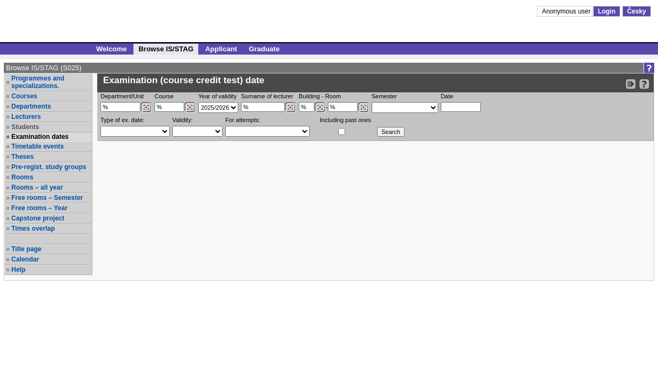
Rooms (22, 177)
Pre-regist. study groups (48, 167)
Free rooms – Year (39, 208)
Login (607, 11)
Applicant (221, 49)
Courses (24, 96)
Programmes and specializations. (37, 82)
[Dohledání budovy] (320, 107)
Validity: (182, 120)
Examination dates (40, 136)
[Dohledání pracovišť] (146, 107)
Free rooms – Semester (47, 198)
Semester (384, 96)
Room (333, 96)
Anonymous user (567, 11)
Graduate (264, 49)
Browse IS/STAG (165, 49)
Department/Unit (122, 96)
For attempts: (242, 120)
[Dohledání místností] (363, 107)
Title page (26, 249)
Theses (22, 156)
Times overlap (33, 228)
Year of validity (217, 96)
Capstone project (37, 218)
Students (25, 127)
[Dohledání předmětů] (190, 107)
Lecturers (26, 116)
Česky (636, 11)
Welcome (111, 49)
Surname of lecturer (267, 96)
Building (309, 96)
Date (447, 96)
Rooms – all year (37, 187)
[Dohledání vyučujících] (290, 107)
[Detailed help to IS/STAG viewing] (644, 84)
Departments (31, 106)
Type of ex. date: (122, 120)
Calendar (25, 259)
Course (164, 96)
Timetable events (37, 146)
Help (18, 269)
